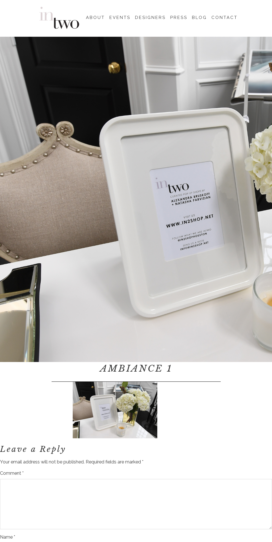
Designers (150, 16)
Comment (12, 473)
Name (7, 537)
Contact (224, 16)
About (95, 16)
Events (120, 16)
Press (178, 16)
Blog (199, 16)
